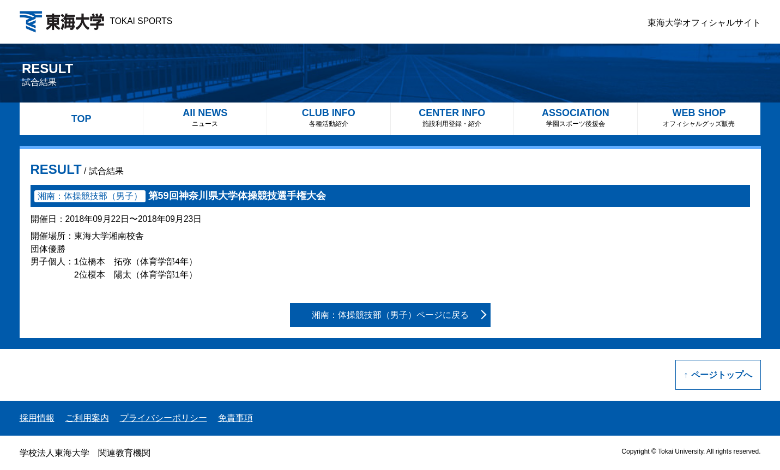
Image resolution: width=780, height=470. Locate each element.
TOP (81, 118)
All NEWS (205, 117)
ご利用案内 (87, 418)
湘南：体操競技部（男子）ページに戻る (390, 315)
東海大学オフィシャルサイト (704, 22)
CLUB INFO (328, 117)
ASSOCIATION (575, 117)
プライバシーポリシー (163, 418)
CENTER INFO (452, 117)
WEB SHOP (699, 117)
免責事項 (235, 418)
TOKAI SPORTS (96, 21)
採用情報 (37, 418)
